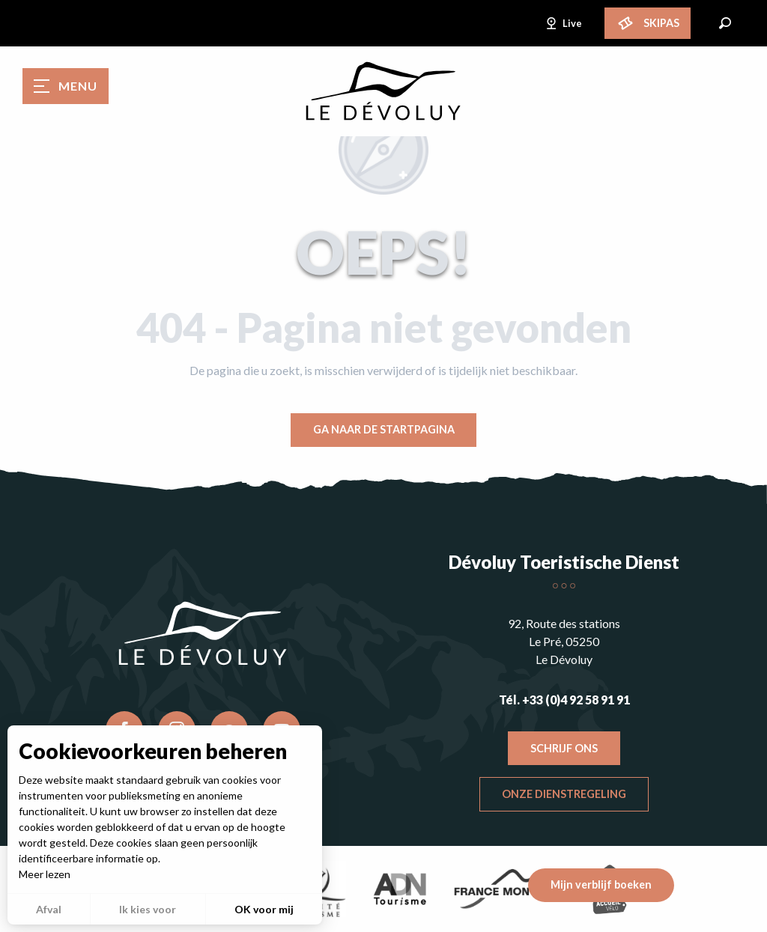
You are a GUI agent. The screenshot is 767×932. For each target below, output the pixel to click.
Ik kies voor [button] (147, 909)
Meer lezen (44, 874)
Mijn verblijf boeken (601, 884)
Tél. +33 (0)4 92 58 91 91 (564, 699)
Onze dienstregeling (564, 794)
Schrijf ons (564, 748)
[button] (725, 23)
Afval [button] (48, 909)
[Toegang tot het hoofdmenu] (65, 86)
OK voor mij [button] (264, 909)
